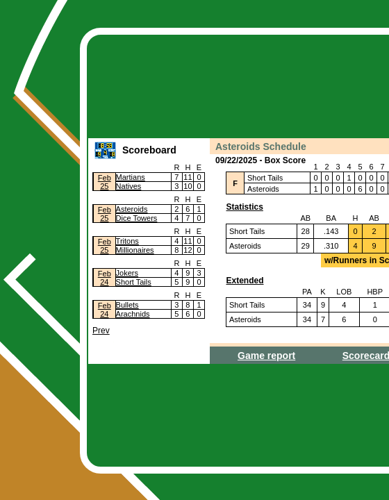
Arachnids (133, 314)
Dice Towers (137, 218)
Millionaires (135, 250)
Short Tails (133, 282)
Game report (266, 355)
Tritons (127, 241)
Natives (129, 186)
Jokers (127, 273)
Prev (101, 330)
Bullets (127, 305)
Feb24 (104, 277)
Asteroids (132, 209)
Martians (130, 177)
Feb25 (104, 182)
